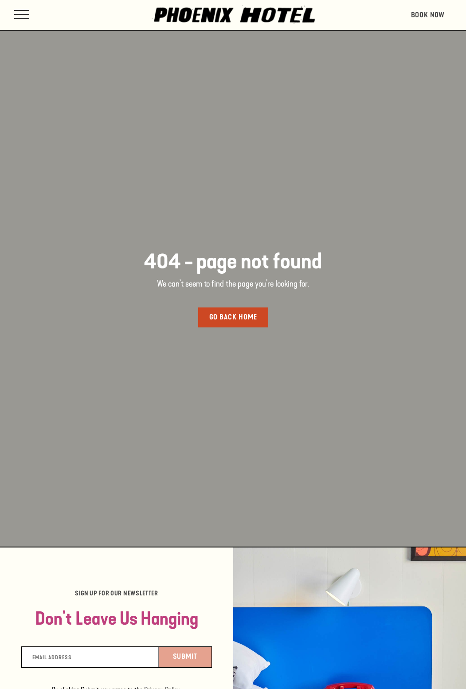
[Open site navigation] (21, 15)
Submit (192, 656)
